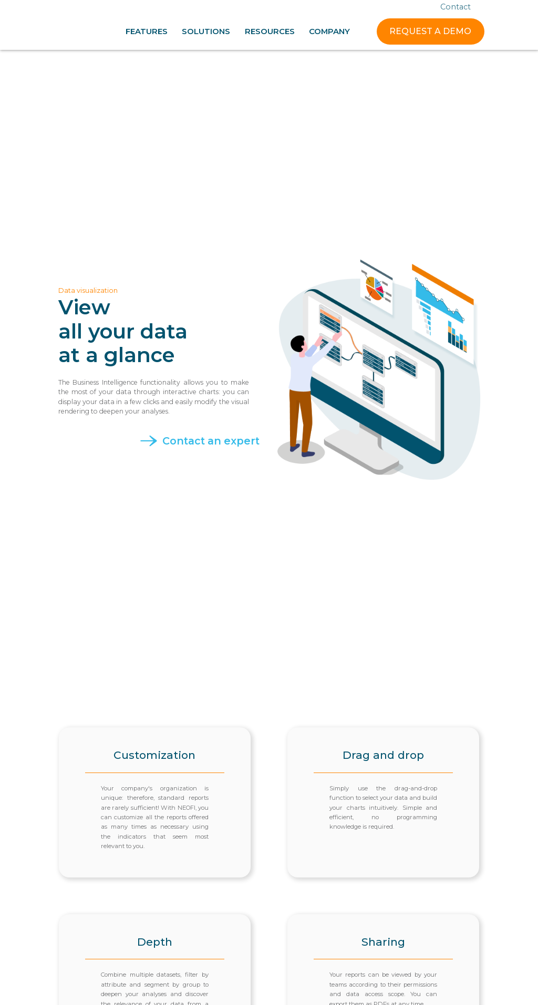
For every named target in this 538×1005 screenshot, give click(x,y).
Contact (455, 7)
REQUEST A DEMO (430, 31)
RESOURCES (270, 31)
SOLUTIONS (206, 31)
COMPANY (329, 31)
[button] (147, 31)
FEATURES (147, 31)
